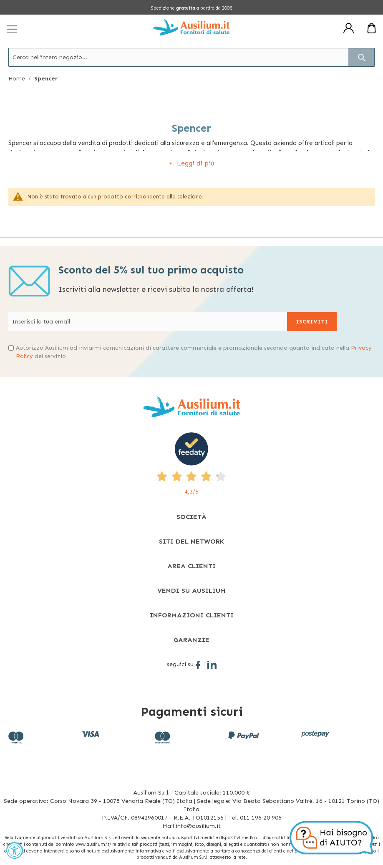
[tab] (191, 517)
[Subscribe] (312, 321)
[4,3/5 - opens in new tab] (191, 464)
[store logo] (191, 27)
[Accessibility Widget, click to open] (14, 850)
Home (17, 78)
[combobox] (191, 57)
